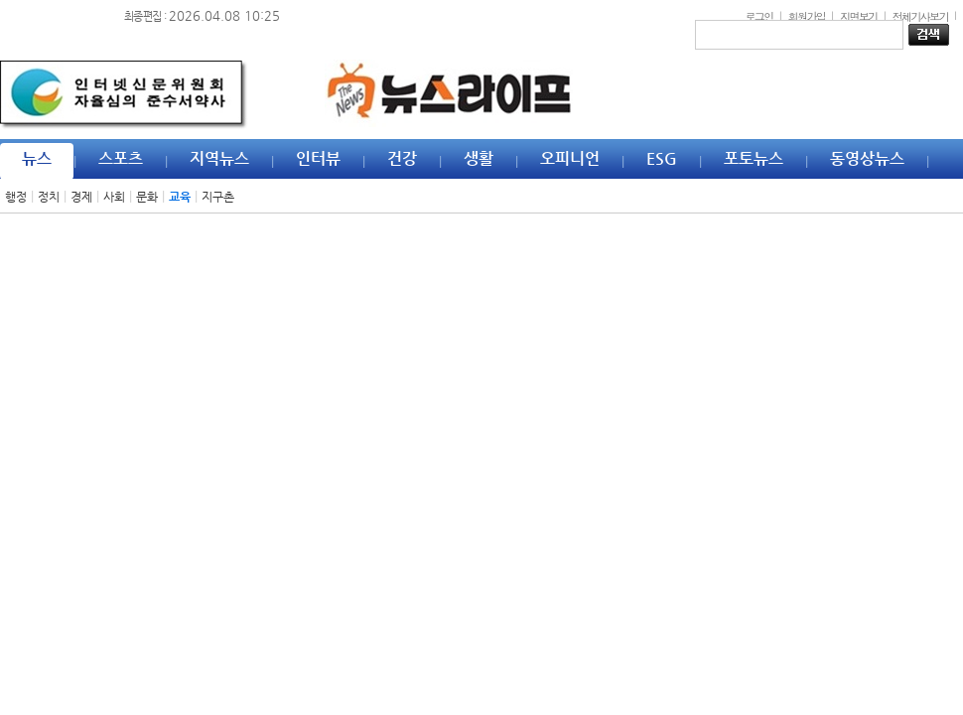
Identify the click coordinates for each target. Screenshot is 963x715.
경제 (81, 197)
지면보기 (859, 16)
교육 (180, 197)
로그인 (758, 16)
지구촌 (218, 197)
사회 (114, 197)
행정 (16, 197)
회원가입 (807, 16)
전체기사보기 (920, 16)
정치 (49, 197)
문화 (147, 197)
